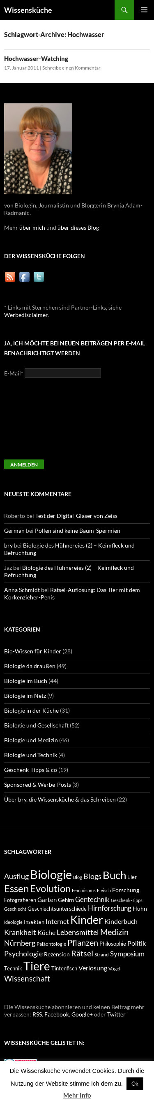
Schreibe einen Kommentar (71, 68)
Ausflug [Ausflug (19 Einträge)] (16, 876)
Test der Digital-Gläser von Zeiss (76, 515)
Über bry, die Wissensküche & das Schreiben (60, 799)
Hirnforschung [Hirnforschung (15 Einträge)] (109, 908)
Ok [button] (134, 1083)
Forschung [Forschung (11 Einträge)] (125, 889)
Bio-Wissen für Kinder (32, 651)
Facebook (56, 1014)
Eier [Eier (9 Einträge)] (132, 877)
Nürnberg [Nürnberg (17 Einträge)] (19, 943)
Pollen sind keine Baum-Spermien (77, 530)
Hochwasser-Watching (36, 58)
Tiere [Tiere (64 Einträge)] (36, 966)
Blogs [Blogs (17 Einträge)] (92, 876)
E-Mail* (13, 373)
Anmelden (24, 465)
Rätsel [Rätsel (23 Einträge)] (82, 953)
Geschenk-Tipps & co (30, 769)
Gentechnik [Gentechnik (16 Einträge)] (92, 899)
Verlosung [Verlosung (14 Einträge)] (92, 968)
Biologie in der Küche (31, 710)
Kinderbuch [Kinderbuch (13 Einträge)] (121, 921)
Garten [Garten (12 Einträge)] (47, 899)
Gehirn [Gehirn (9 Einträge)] (66, 900)
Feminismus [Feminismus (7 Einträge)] (84, 890)
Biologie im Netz (25, 695)
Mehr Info (77, 1095)
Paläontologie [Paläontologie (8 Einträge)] (51, 943)
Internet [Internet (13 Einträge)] (57, 921)
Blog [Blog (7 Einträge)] (77, 877)
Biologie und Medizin (31, 740)
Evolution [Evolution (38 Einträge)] (50, 888)
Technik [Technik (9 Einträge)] (13, 968)
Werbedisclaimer (26, 314)
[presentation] (37, 422)
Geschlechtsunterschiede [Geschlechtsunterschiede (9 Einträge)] (57, 909)
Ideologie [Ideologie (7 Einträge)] (13, 922)
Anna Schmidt (22, 589)
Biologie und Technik (30, 754)
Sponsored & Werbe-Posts (37, 784)
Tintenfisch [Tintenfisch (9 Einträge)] (64, 968)
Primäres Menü (144, 10)
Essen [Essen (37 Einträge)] (16, 888)
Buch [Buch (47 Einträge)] (114, 875)
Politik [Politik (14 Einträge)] (136, 943)
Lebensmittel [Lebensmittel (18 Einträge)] (78, 932)
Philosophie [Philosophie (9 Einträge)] (112, 944)
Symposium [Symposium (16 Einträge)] (127, 953)
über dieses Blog (78, 227)
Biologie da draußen (29, 665)
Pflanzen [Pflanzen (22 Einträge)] (82, 942)
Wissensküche (28, 9)
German (14, 530)
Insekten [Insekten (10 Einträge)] (34, 922)
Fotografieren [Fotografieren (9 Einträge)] (20, 900)
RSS (37, 1014)
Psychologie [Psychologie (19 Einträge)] (23, 953)
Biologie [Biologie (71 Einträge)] (51, 874)
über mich (32, 227)
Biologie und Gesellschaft (36, 725)
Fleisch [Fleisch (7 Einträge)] (104, 890)
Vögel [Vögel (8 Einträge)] (114, 968)
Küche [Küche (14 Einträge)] (46, 932)
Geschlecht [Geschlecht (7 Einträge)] (15, 909)
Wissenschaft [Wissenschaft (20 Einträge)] (27, 978)
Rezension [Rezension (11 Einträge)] (57, 954)
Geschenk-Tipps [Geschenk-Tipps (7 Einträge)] (127, 900)
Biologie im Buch (25, 680)
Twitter (116, 1014)
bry (8, 545)
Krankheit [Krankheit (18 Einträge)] (20, 932)
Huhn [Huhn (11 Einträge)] (140, 908)
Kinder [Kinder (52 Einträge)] (86, 919)
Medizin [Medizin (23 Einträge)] (114, 932)
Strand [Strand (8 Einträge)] (101, 954)
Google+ (82, 1014)
